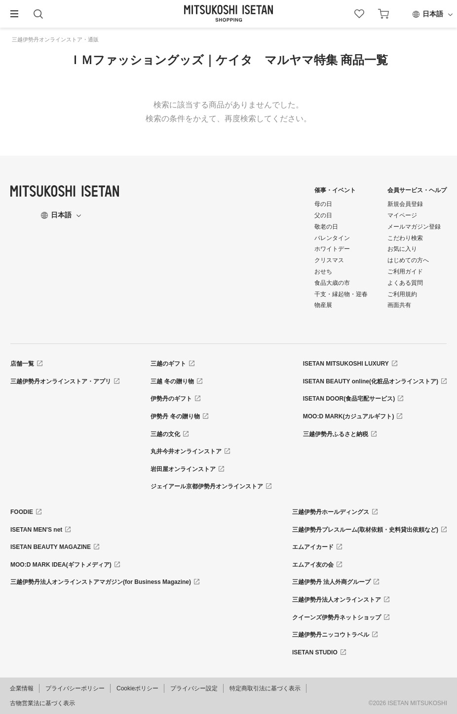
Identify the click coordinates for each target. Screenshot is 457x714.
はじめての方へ (408, 260)
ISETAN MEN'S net (36, 529)
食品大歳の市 (332, 282)
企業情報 (22, 688)
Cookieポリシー (137, 688)
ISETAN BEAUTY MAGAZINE (50, 547)
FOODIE (21, 512)
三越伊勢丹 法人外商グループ (331, 581)
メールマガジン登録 (414, 226)
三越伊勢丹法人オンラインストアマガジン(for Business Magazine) (100, 581)
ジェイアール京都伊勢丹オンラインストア (207, 486)
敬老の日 (326, 226)
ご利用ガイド (405, 271)
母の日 (323, 204)
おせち (323, 271)
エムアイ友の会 (313, 564)
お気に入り (402, 248)
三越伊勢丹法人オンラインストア (336, 599)
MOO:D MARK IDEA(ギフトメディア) (61, 564)
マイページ (402, 215)
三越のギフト (168, 363)
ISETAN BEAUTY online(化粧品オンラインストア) (370, 381)
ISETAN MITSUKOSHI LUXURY (346, 363)
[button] (14, 14)
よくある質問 (405, 282)
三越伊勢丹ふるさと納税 (335, 434)
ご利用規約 (402, 294)
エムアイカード (313, 547)
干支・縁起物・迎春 (341, 294)
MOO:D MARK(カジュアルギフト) (348, 416)
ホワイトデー (332, 248)
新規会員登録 (405, 204)
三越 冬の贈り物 (172, 381)
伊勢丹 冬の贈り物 (175, 416)
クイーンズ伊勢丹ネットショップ (336, 617)
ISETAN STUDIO (315, 652)
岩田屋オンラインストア (183, 469)
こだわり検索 (405, 238)
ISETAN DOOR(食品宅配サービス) (349, 398)
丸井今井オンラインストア (186, 451)
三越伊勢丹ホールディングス (330, 512)
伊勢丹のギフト (171, 398)
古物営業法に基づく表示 (42, 703)
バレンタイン (332, 238)
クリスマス (329, 260)
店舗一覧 (22, 363)
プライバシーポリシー (75, 688)
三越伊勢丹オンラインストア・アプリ (60, 381)
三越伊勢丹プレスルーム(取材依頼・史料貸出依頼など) (365, 529)
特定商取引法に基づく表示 (265, 688)
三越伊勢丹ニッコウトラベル (330, 634)
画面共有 (399, 305)
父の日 (323, 215)
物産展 (323, 305)
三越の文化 (165, 434)
